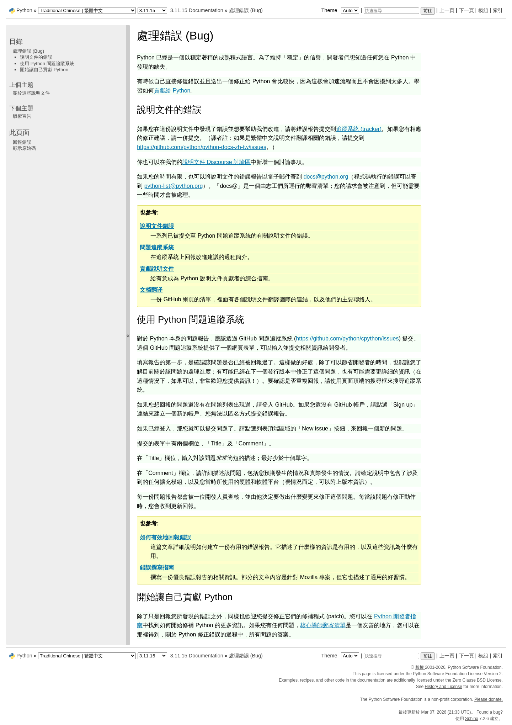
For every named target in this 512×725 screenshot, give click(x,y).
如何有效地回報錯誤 (165, 537)
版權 (420, 667)
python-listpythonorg (173, 186)
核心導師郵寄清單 (323, 625)
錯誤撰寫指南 (157, 568)
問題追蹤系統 (157, 247)
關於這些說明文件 (31, 93)
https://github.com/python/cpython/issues (347, 338)
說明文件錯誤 (157, 226)
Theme (341, 10)
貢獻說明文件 (157, 269)
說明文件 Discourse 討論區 (216, 162)
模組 (483, 10)
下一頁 (466, 10)
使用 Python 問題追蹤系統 (47, 63)
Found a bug (488, 712)
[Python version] (152, 10)
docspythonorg (326, 177)
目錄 (16, 41)
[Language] (87, 10)
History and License (443, 686)
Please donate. (488, 699)
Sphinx (471, 718)
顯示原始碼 (24, 148)
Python (24, 10)
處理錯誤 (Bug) (246, 10)
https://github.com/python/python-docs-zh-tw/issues (201, 147)
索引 (498, 10)
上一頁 (446, 10)
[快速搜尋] (391, 10)
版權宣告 (22, 116)
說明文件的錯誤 (36, 57)
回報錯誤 (22, 142)
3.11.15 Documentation (196, 10)
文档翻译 (151, 290)
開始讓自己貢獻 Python (44, 69)
